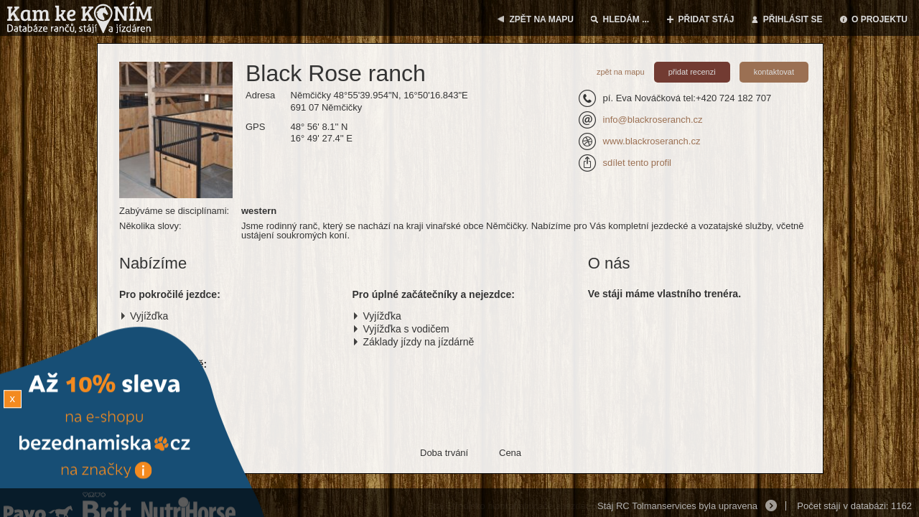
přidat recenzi (692, 71)
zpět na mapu (621, 71)
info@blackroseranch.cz (653, 119)
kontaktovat (774, 71)
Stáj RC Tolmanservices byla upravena (677, 505)
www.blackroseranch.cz (652, 141)
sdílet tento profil (637, 162)
